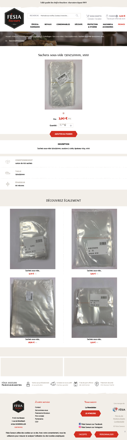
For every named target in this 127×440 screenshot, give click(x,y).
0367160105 (103, 3)
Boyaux (48, 24)
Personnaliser (106, 434)
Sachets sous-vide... (32, 270)
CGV (36, 421)
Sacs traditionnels (15, 40)
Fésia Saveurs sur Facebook (90, 424)
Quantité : (53, 125)
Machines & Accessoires (108, 25)
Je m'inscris (90, 413)
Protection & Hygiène (92, 25)
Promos (121, 24)
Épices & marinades (35, 25)
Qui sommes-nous (41, 410)
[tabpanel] (63, 85)
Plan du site (119, 416)
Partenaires (39, 419)
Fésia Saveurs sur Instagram (90, 427)
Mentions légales (119, 419)
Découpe (78, 24)
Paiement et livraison (42, 413)
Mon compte (39, 416)
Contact (38, 407)
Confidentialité (119, 421)
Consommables (63, 24)
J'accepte (83, 434)
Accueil (8, 36)
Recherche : (34, 15)
